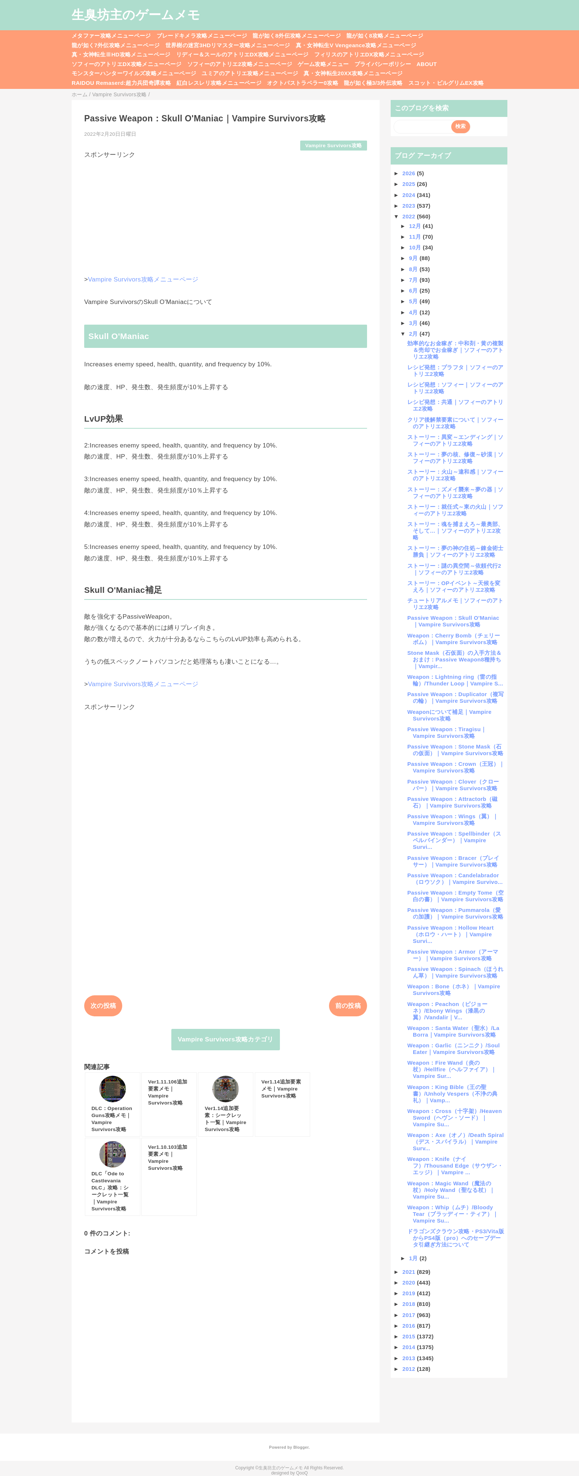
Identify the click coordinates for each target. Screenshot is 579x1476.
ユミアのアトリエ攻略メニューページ (250, 73)
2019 (409, 1293)
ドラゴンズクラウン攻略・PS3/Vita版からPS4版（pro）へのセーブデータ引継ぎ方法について (455, 1238)
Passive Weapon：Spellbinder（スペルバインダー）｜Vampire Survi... (454, 840)
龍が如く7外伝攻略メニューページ (116, 45)
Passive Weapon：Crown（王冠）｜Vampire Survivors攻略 (455, 767)
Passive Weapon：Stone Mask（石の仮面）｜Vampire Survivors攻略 (455, 749)
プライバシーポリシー (382, 64)
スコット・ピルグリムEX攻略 (446, 83)
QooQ (302, 1473)
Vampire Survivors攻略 (333, 145)
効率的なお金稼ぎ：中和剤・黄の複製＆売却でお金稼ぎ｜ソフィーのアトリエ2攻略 (455, 350)
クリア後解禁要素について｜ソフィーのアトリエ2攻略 (455, 422)
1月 (414, 1258)
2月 (414, 334)
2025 (409, 184)
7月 (414, 280)
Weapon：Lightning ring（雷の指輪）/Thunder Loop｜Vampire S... (455, 680)
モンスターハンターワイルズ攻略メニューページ (134, 73)
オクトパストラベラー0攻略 (302, 83)
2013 (409, 1358)
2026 (409, 173)
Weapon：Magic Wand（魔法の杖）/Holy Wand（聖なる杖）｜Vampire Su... (451, 1190)
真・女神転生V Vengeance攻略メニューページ (356, 45)
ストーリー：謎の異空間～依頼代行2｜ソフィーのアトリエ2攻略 (454, 569)
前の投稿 (348, 1005)
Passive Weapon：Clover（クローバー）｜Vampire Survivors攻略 (453, 784)
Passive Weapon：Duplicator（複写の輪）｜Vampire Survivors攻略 (455, 697)
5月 (414, 301)
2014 (409, 1347)
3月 (414, 323)
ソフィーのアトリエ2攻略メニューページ (239, 64)
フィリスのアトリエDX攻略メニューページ (369, 54)
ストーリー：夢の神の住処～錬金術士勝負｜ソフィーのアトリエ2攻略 (455, 551)
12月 (416, 226)
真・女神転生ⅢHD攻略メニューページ (121, 54)
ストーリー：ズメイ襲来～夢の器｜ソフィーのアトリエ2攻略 (455, 492)
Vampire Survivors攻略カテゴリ (225, 1039)
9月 (414, 258)
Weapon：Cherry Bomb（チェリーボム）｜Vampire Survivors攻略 (453, 638)
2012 (409, 1369)
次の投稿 (103, 1005)
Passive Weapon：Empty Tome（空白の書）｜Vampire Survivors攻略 (455, 895)
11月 (416, 237)
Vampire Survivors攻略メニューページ (143, 279)
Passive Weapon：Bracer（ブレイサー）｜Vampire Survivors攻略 (453, 861)
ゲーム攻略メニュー (323, 64)
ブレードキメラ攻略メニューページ (202, 35)
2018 (409, 1304)
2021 (409, 1272)
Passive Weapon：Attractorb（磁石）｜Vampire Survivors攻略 (452, 802)
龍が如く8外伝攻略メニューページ (297, 35)
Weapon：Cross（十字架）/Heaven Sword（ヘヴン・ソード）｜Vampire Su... (454, 1117)
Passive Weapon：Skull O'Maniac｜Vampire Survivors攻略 (453, 621)
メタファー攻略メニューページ (111, 35)
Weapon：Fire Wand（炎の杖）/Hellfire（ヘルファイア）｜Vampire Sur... (452, 1069)
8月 (414, 269)
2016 (409, 1326)
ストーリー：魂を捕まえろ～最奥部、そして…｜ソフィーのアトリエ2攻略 (455, 530)
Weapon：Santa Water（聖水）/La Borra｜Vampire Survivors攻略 (453, 1031)
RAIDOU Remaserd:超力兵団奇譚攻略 (121, 83)
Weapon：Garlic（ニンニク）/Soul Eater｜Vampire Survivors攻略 (453, 1048)
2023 (409, 206)
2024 (409, 195)
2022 (409, 216)
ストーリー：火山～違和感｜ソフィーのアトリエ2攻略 (455, 475)
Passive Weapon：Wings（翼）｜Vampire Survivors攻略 (452, 819)
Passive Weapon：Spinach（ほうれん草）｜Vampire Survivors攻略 (455, 972)
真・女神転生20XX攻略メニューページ (353, 73)
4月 (414, 312)
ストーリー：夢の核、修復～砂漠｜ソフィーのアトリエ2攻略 (455, 457)
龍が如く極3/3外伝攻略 (373, 83)
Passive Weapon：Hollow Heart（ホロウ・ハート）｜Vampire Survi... (450, 934)
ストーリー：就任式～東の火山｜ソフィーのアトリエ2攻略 (455, 510)
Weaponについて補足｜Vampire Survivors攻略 (449, 715)
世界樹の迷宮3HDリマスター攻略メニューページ (227, 45)
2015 (409, 1336)
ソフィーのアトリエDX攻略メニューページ (127, 64)
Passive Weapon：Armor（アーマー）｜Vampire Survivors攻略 (452, 954)
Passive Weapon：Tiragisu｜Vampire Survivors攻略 (446, 732)
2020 (409, 1282)
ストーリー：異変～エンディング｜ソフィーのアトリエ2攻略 (455, 440)
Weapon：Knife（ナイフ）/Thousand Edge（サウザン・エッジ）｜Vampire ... (455, 1165)
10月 (416, 247)
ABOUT (427, 64)
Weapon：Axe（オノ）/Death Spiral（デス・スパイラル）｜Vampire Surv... (455, 1141)
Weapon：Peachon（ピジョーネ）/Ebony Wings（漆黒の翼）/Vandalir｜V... (447, 1010)
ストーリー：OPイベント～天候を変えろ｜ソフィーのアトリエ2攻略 (453, 586)
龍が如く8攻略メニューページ (384, 35)
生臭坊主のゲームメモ (136, 15)
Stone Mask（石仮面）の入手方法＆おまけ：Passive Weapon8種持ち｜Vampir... (454, 659)
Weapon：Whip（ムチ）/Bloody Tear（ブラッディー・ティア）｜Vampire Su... (452, 1214)
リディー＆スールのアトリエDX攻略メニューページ (242, 54)
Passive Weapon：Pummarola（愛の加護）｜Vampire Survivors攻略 (455, 913)
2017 (409, 1315)
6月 (414, 290)
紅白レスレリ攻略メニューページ (219, 83)
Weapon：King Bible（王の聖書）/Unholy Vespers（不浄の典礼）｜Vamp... (452, 1093)
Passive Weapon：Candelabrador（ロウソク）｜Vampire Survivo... (455, 878)
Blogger (300, 1447)
